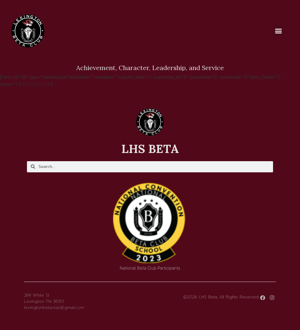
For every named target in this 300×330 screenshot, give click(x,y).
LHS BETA (150, 148)
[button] (278, 30)
